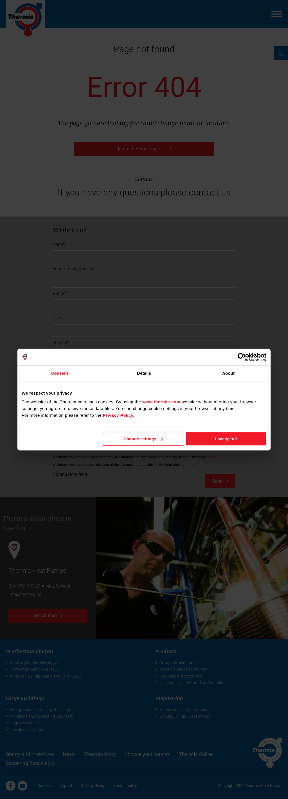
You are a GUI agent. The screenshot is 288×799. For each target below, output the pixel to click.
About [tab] (228, 373)
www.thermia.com (161, 401)
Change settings (143, 438)
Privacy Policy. (118, 415)
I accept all (226, 438)
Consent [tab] (59, 373)
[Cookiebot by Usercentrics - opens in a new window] (241, 357)
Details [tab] (144, 373)
